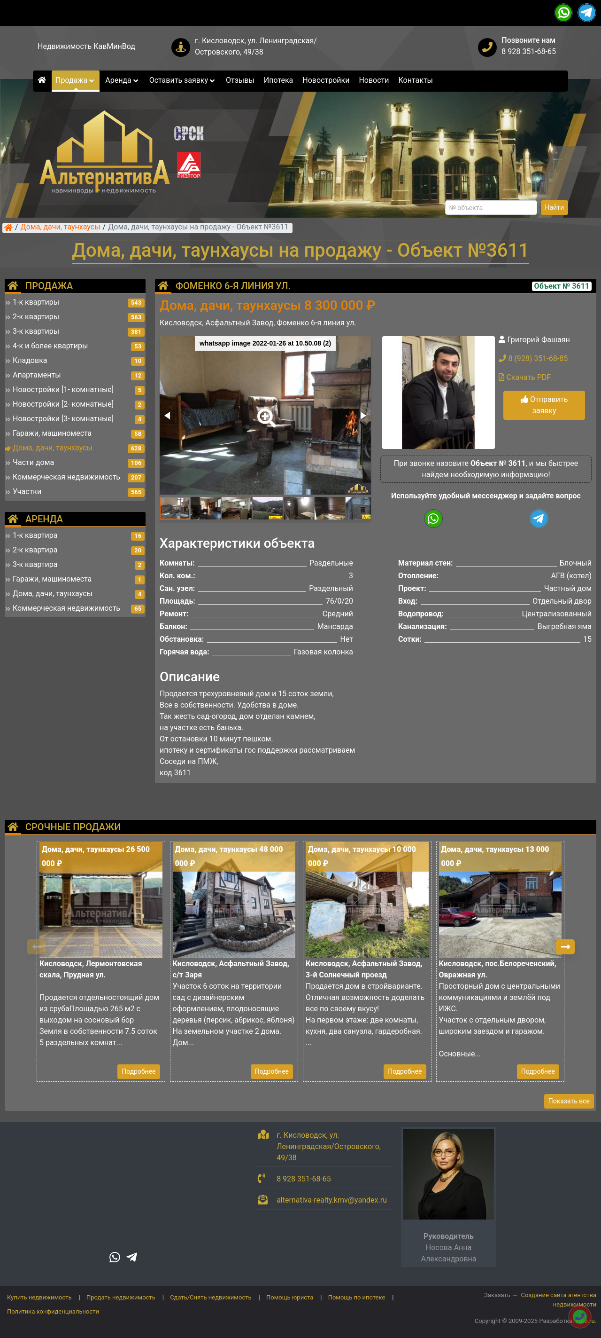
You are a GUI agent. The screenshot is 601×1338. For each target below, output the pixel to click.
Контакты (416, 80)
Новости (374, 80)
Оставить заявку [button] (182, 80)
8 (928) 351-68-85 (533, 358)
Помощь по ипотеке (356, 1297)
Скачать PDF (525, 377)
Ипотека (278, 80)
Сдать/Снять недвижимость (210, 1297)
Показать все (569, 1101)
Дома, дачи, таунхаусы (60, 227)
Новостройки (325, 80)
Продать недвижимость (120, 1297)
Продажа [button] (75, 80)
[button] (264, 411)
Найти (554, 207)
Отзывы (240, 80)
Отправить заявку (544, 405)
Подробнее (138, 1071)
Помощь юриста (289, 1297)
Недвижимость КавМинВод (86, 46)
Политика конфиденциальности (53, 1311)
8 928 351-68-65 (528, 51)
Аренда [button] (122, 80)
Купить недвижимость (39, 1297)
